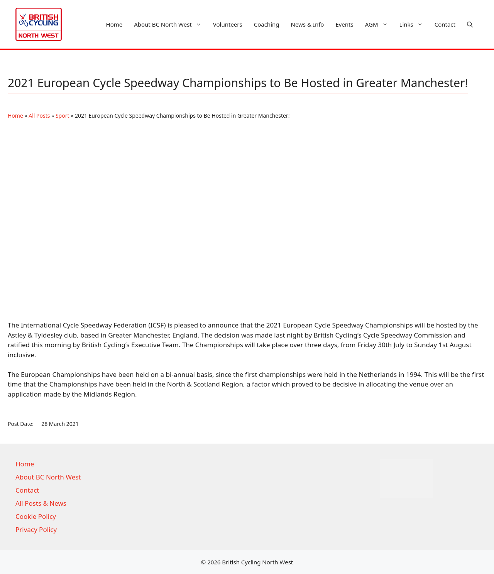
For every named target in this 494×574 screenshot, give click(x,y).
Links (414, 24)
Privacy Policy (36, 529)
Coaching (266, 24)
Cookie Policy (35, 516)
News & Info (307, 24)
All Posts (39, 115)
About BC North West (170, 24)
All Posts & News (40, 503)
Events (344, 24)
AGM (379, 24)
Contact (445, 24)
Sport (62, 115)
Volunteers (227, 24)
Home (114, 24)
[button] (470, 24)
